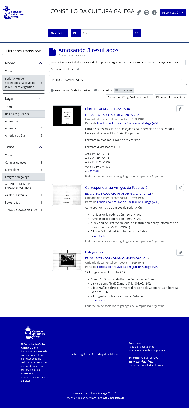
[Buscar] (107, 33)
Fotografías (23, 203)
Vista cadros (103, 90)
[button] (139, 12)
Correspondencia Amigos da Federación (117, 187)
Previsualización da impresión (70, 90)
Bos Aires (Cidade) (23, 115)
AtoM (106, 397)
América (23, 129)
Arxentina (23, 122)
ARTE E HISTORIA (23, 196)
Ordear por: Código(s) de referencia (129, 97)
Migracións (23, 170)
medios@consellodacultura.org (147, 365)
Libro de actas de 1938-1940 (107, 109)
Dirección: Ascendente (169, 97)
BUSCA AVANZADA (67, 79)
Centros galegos (23, 163)
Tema (9, 147)
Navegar (57, 33)
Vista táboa (123, 90)
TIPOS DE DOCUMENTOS (23, 210)
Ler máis (93, 171)
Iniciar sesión (171, 12)
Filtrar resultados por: (23, 51)
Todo (8, 71)
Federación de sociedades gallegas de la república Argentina (23, 83)
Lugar (9, 98)
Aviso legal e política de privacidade (94, 354)
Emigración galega (23, 178)
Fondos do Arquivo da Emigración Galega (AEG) (128, 123)
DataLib (119, 397)
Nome (10, 63)
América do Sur (23, 136)
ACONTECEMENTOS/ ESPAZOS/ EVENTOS (23, 186)
